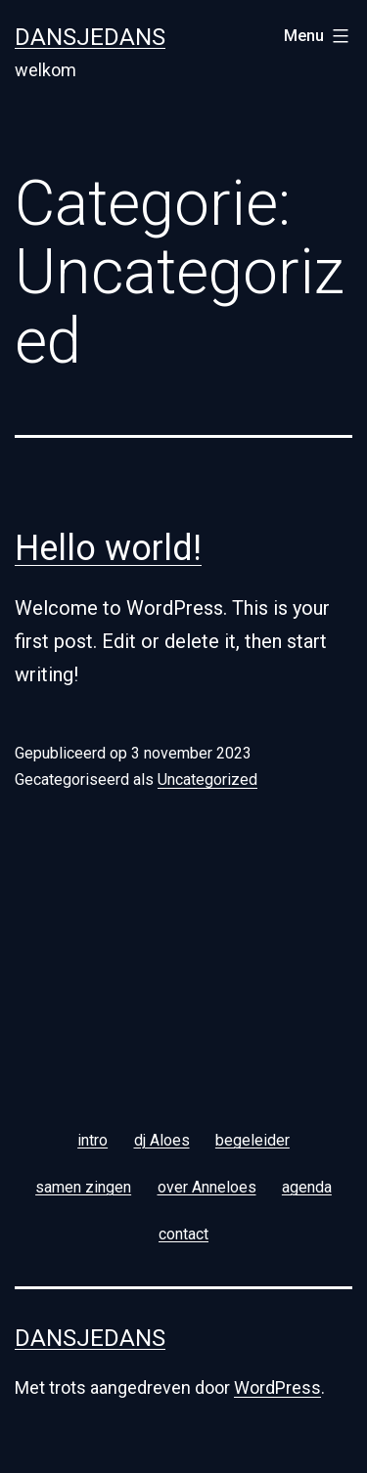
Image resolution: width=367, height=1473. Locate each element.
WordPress (277, 1387)
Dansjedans (90, 37)
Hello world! (108, 548)
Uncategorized (207, 779)
